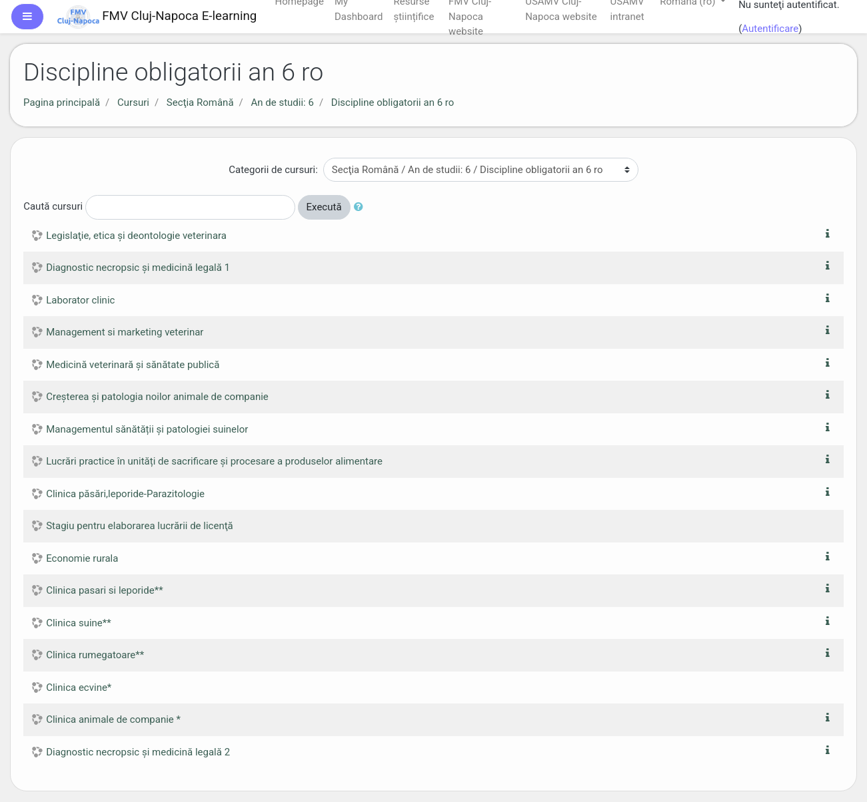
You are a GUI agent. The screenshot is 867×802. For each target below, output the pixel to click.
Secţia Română (200, 102)
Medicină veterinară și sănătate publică (132, 365)
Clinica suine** (78, 623)
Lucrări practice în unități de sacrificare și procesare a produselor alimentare (214, 461)
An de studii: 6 (282, 102)
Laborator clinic (80, 300)
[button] (361, 207)
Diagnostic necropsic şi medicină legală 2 (138, 752)
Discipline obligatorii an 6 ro (392, 102)
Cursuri (133, 102)
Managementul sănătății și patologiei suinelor (147, 429)
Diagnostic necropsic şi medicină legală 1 (138, 268)
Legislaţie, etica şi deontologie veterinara (136, 236)
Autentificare (770, 29)
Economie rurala (82, 558)
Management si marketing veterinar (124, 332)
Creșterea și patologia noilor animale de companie (157, 397)
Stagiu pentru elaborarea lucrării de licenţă (139, 526)
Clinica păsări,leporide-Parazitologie (125, 494)
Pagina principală (61, 102)
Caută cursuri (53, 206)
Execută (324, 207)
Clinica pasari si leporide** (104, 590)
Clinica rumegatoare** (95, 655)
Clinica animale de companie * (113, 719)
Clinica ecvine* (78, 688)
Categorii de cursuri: (273, 170)
